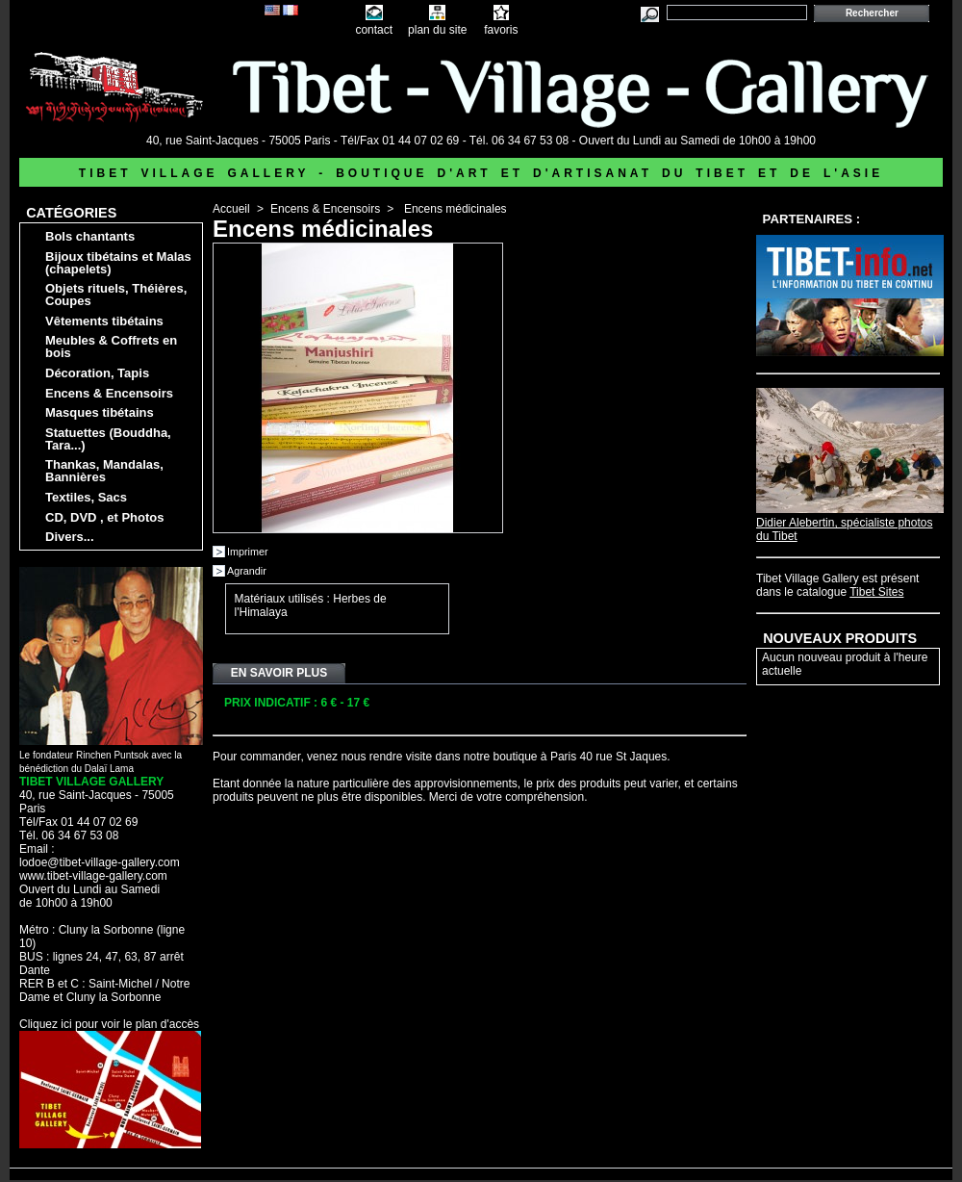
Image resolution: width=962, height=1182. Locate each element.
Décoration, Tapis (97, 373)
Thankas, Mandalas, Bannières (104, 470)
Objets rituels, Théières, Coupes (116, 294)
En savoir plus (279, 673)
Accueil (231, 209)
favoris (501, 30)
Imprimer (247, 551)
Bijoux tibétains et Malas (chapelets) (118, 262)
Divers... (69, 536)
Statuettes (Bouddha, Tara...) (108, 438)
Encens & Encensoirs (109, 393)
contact (373, 30)
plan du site (437, 30)
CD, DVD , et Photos (105, 517)
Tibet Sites (876, 592)
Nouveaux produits (840, 638)
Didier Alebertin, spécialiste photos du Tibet (850, 522)
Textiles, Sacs (86, 497)
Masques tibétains (99, 412)
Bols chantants (90, 236)
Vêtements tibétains (104, 321)
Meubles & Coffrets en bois (111, 346)
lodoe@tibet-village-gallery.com (99, 862)
